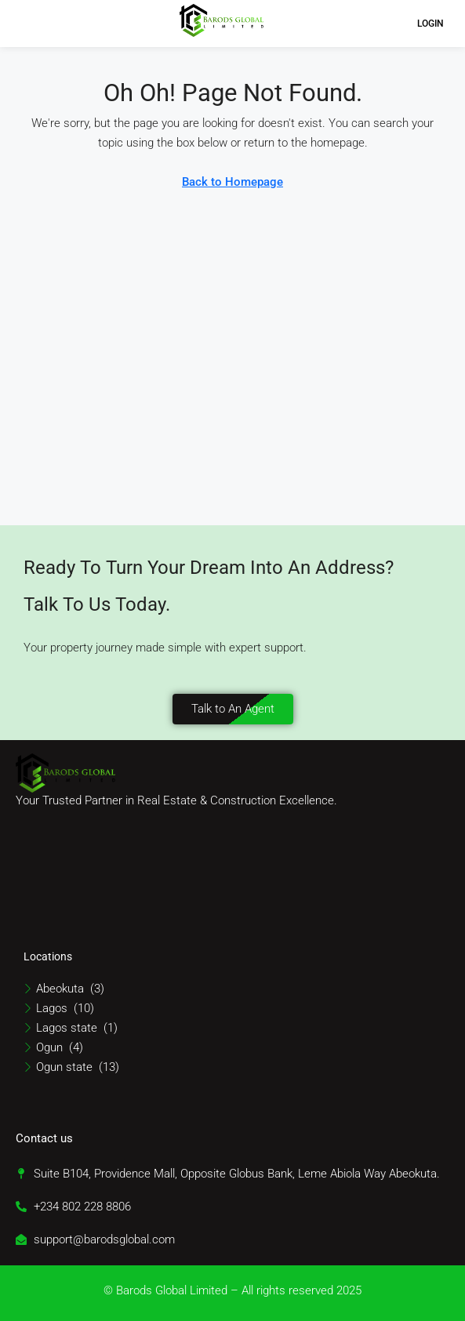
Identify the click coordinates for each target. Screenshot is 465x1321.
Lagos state (66, 1028)
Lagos (51, 1008)
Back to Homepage (232, 182)
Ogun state (64, 1067)
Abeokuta (60, 989)
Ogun (49, 1047)
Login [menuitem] (430, 23)
